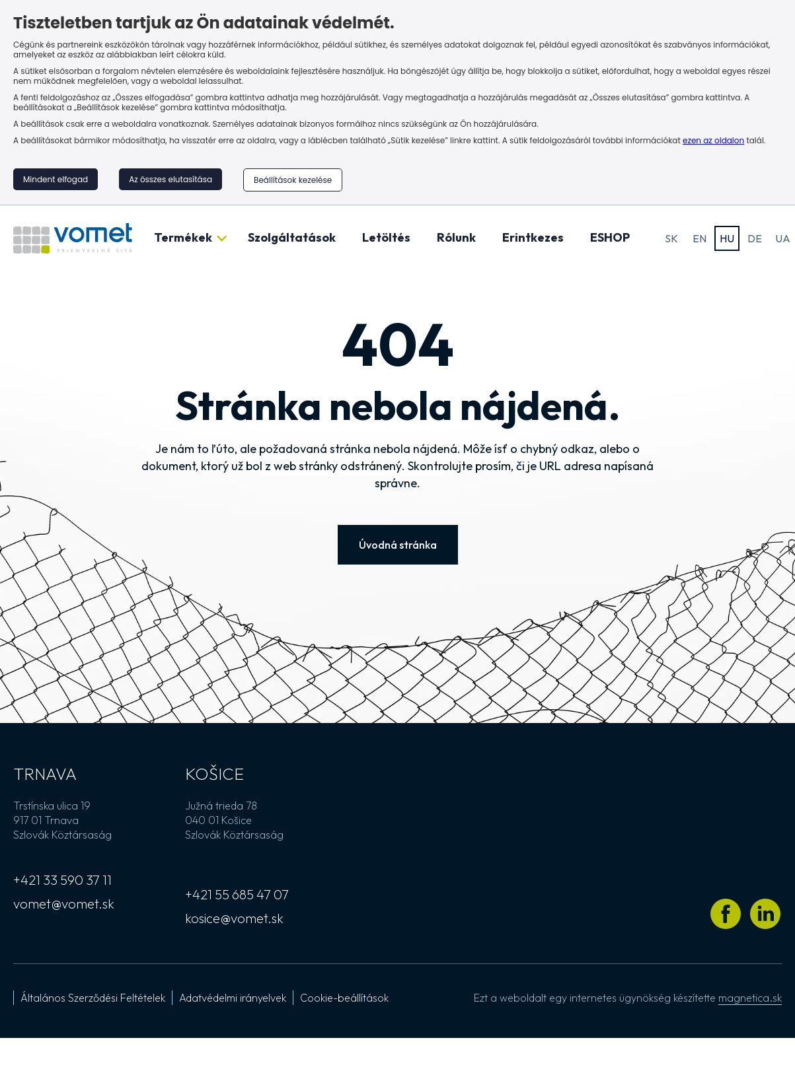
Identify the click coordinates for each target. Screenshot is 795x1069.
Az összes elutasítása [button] (170, 179)
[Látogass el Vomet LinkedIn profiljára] (765, 913)
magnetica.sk (750, 997)
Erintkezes (533, 237)
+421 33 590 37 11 (62, 880)
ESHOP (610, 237)
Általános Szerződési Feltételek (92, 997)
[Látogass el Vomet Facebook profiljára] (725, 913)
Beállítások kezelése (293, 180)
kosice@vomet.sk (234, 918)
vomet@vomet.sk (63, 903)
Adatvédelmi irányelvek (232, 997)
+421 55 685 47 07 (237, 894)
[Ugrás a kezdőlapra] (72, 238)
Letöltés (386, 237)
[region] (397, 102)
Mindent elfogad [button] (55, 179)
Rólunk (456, 237)
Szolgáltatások (292, 237)
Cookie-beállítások (344, 997)
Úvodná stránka (398, 544)
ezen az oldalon (713, 140)
